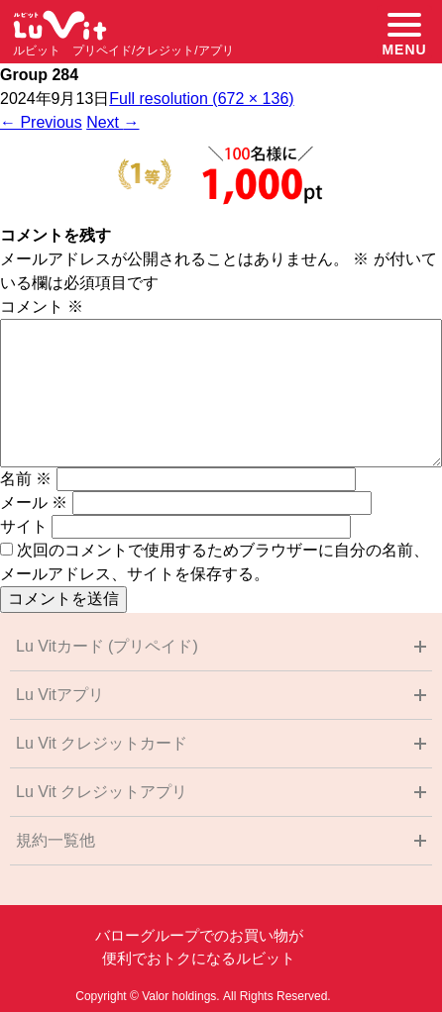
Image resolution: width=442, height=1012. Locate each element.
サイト (24, 526)
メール (33, 502)
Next (112, 122)
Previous (41, 122)
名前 (26, 478)
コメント (41, 306)
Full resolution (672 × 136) (201, 98)
